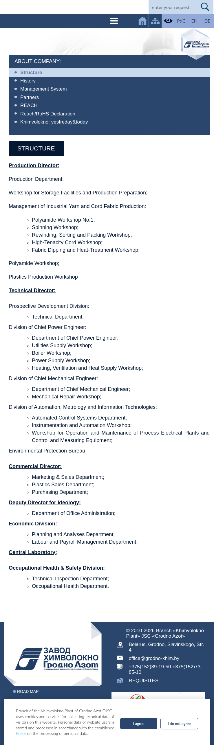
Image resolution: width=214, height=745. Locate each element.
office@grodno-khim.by (154, 658)
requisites (144, 680)
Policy (21, 733)
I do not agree (179, 723)
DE (207, 20)
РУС (181, 20)
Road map (28, 691)
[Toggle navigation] (114, 20)
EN (194, 20)
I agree (139, 723)
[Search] (173, 7)
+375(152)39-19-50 (150, 666)
